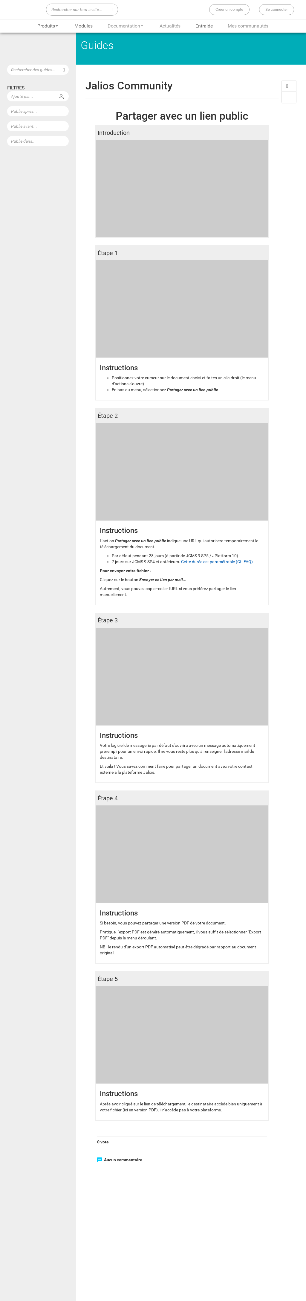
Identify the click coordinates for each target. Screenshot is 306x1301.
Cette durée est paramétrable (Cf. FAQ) (217, 560)
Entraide (204, 26)
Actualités (170, 26)
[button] (289, 86)
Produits (47, 26)
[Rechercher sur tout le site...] (82, 10)
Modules (83, 26)
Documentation (125, 26)
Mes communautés (248, 26)
